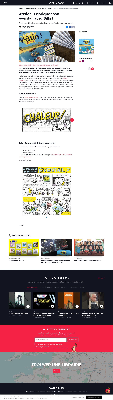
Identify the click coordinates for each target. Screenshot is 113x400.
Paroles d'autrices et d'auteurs (49, 287)
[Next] (72, 120)
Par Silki (25, 65)
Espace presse (41, 391)
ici (67, 347)
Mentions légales (51, 391)
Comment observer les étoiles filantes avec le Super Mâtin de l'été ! (55, 261)
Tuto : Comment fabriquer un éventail (45, 65)
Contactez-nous (30, 391)
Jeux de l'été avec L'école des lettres (87, 260)
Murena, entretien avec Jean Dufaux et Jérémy (93, 314)
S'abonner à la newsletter (65, 391)
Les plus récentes (32, 287)
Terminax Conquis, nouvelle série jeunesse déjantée (43, 314)
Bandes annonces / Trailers (77, 287)
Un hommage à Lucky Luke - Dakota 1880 (68, 314)
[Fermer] (110, 398)
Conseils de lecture (30, 8)
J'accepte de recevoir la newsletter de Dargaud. (49, 344)
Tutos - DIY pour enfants (45, 8)
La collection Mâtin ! (16, 260)
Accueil (21, 8)
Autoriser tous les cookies (94, 398)
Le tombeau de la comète (18, 313)
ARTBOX (63, 287)
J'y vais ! (56, 371)
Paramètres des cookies (80, 391)
